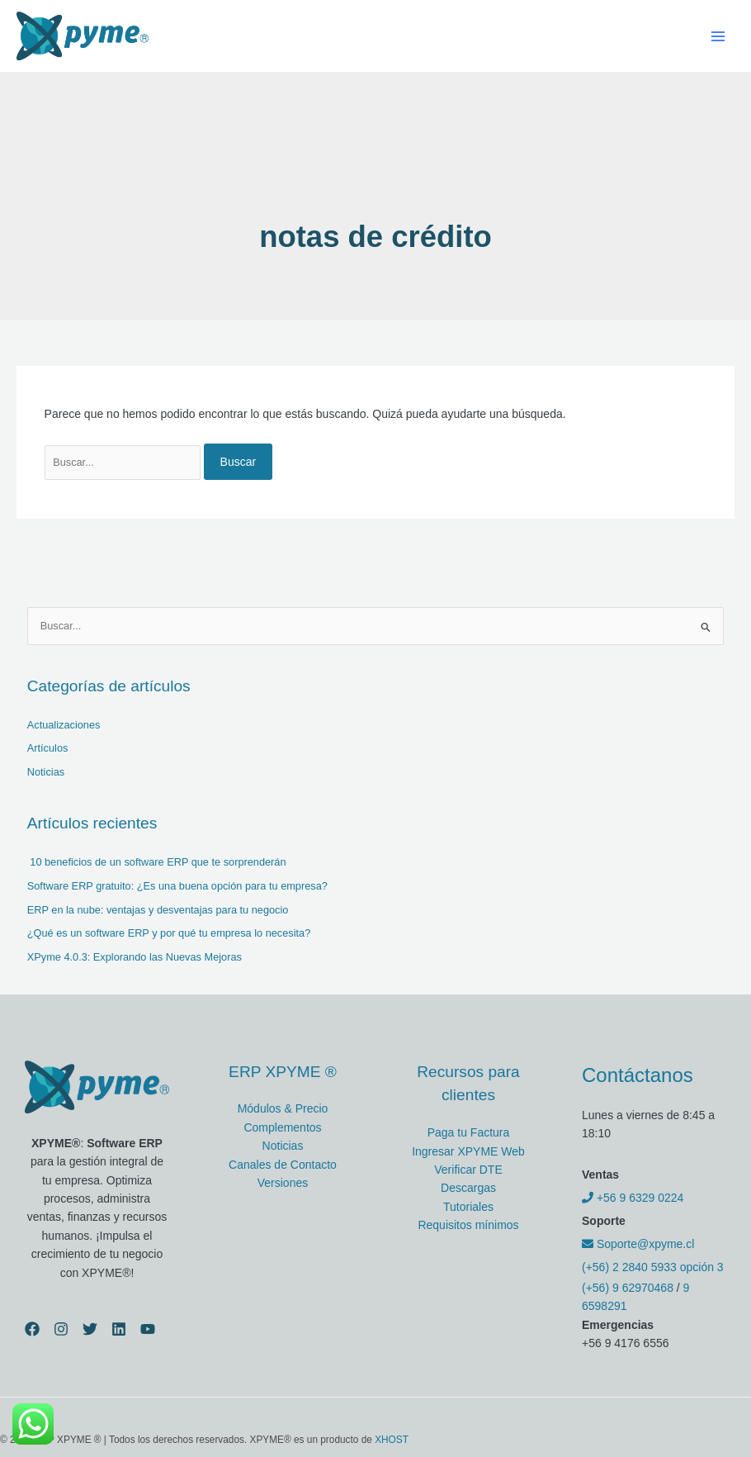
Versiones (282, 1182)
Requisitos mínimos (468, 1225)
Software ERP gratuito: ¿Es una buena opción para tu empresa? (177, 886)
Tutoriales (468, 1206)
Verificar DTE (468, 1169)
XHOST (392, 1439)
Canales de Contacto (283, 1164)
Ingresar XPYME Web (468, 1151)
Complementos (282, 1127)
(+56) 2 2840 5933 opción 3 (653, 1267)
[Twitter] (90, 1329)
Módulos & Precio (283, 1108)
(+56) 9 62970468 (627, 1287)
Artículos (47, 748)
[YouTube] (147, 1329)
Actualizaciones (64, 725)
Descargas (468, 1187)
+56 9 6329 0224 (632, 1197)
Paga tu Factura (468, 1132)
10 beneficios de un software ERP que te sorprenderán (156, 862)
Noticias (45, 772)
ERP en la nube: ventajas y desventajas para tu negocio (158, 910)
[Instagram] (61, 1329)
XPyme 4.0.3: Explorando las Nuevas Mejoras (134, 957)
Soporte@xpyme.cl (638, 1244)
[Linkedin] (118, 1329)
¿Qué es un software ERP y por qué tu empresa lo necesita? (169, 933)
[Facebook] (32, 1329)
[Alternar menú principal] (717, 36)
